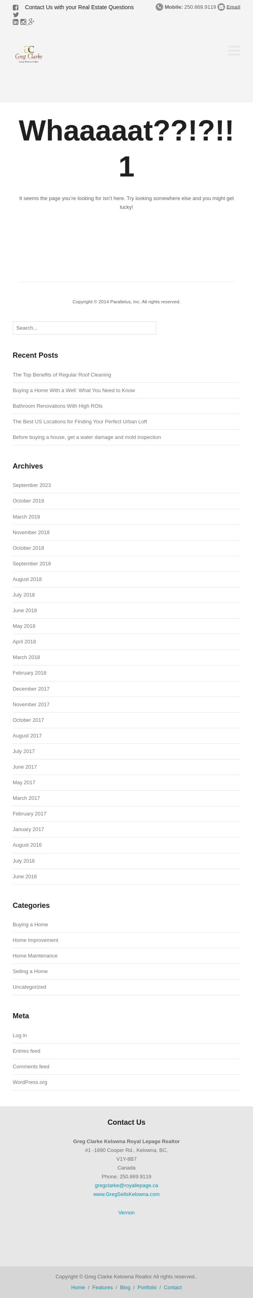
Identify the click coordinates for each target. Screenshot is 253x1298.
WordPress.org (30, 1082)
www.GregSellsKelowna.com (126, 1194)
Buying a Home (30, 924)
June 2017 (25, 767)
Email (234, 7)
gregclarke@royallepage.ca (126, 1185)
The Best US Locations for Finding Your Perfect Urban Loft (80, 422)
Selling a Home (30, 971)
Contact (173, 1287)
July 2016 (24, 861)
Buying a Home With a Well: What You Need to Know (74, 390)
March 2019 (26, 517)
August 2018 (27, 579)
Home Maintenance (35, 956)
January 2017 (28, 829)
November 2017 (31, 704)
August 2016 (27, 845)
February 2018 (30, 673)
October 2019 (28, 501)
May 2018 (24, 626)
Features (102, 1287)
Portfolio (147, 1287)
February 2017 (30, 814)
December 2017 (31, 689)
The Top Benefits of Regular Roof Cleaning (62, 375)
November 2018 (31, 532)
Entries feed (26, 1051)
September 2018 (32, 564)
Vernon (126, 1213)
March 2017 (26, 798)
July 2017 (24, 751)
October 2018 (28, 548)
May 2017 (24, 782)
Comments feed (31, 1067)
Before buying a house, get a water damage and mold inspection (87, 437)
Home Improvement (35, 940)
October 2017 (28, 720)
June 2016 (25, 876)
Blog (125, 1287)
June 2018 (25, 610)
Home (78, 1287)
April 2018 (24, 642)
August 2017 (27, 736)
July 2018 (24, 595)
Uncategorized (29, 987)
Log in (20, 1035)
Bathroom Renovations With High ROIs (58, 406)
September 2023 (32, 485)
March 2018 (26, 657)
